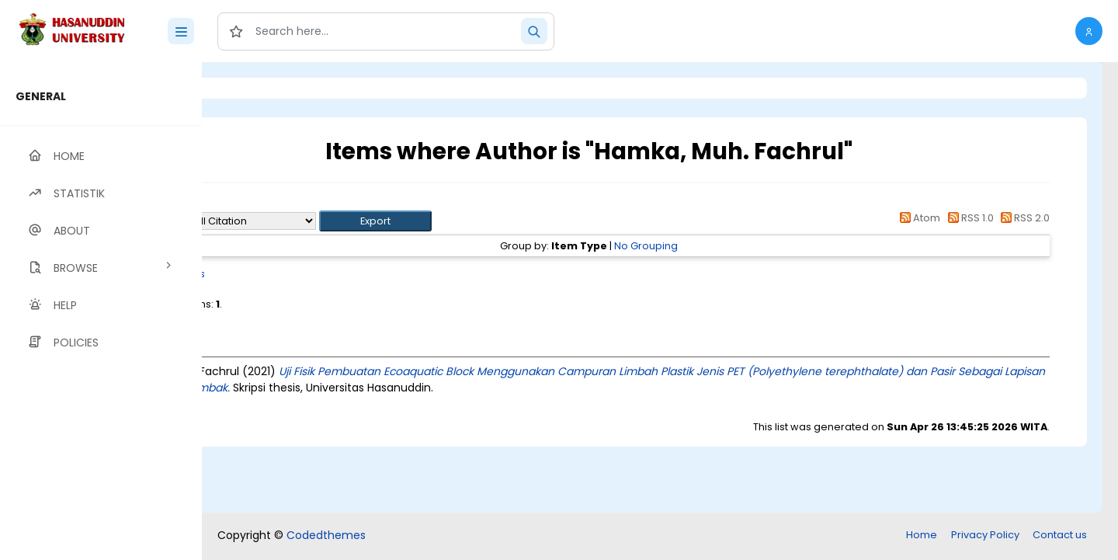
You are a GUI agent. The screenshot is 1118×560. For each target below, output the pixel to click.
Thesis (316, 273)
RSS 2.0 (1023, 217)
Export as (277, 221)
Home (921, 534)
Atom (917, 217)
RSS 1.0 (968, 217)
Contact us (1060, 534)
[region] (101, 311)
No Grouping (709, 245)
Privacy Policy (985, 534)
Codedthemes (326, 535)
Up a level (286, 203)
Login (268, 88)
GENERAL (41, 96)
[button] (1088, 31)
